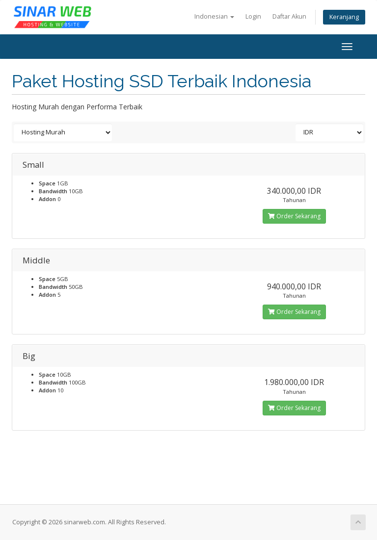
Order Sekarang (294, 216)
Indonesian (214, 16)
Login (253, 16)
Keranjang (344, 17)
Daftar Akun (289, 16)
